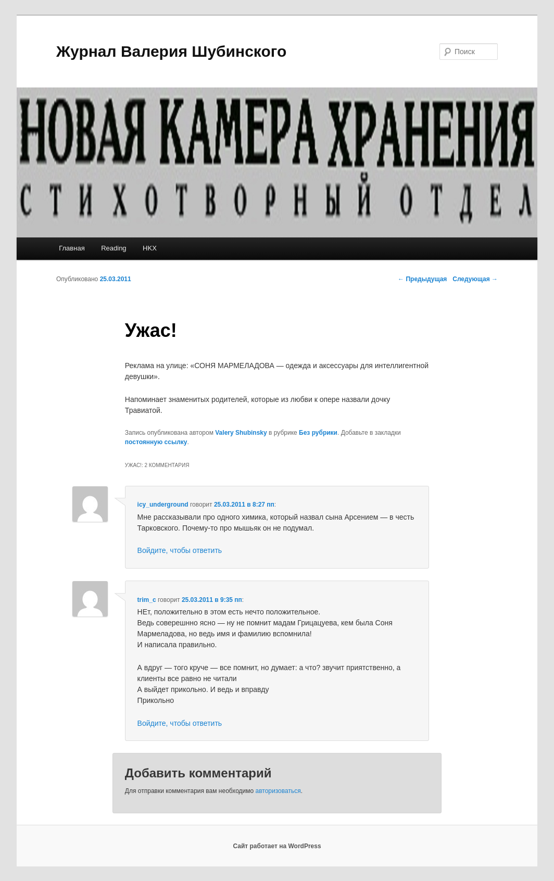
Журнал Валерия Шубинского (171, 51)
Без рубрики (318, 432)
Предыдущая (422, 279)
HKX (150, 248)
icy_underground (162, 504)
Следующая (475, 279)
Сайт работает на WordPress (277, 846)
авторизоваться (278, 791)
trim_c (146, 599)
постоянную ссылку (156, 442)
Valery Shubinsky (241, 432)
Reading (113, 248)
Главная (71, 248)
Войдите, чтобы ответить (179, 550)
